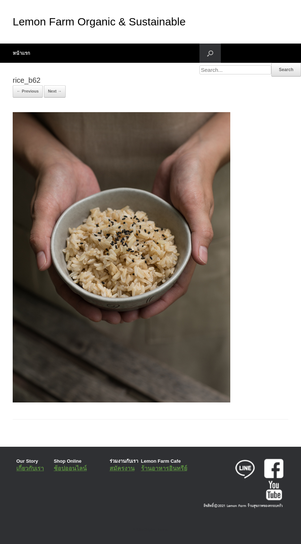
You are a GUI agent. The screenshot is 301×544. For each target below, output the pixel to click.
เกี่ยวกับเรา (30, 468)
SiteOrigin (145, 529)
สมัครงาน (122, 468)
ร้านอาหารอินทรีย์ (164, 468)
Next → (55, 91)
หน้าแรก (21, 53)
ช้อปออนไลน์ (70, 468)
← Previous (28, 91)
